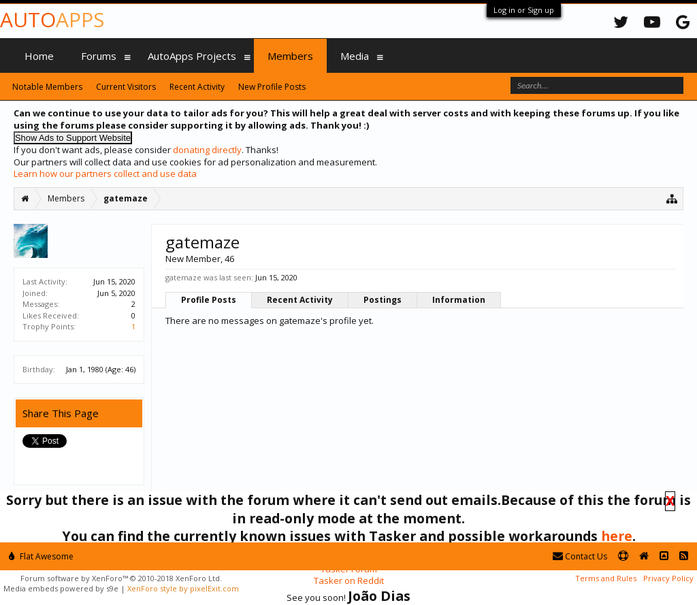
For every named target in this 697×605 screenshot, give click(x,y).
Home (39, 56)
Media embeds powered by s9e (60, 588)
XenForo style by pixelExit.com (183, 588)
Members (290, 56)
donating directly (207, 150)
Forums (98, 56)
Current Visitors (126, 87)
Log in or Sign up (523, 10)
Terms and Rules (605, 578)
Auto (52, 19)
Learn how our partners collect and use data (105, 173)
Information (458, 300)
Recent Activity (300, 300)
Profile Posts (208, 300)
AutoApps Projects (192, 56)
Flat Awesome (41, 556)
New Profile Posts (272, 87)
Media (354, 56)
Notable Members (47, 87)
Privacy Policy (668, 578)
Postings (382, 300)
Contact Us (580, 556)
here (616, 536)
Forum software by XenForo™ (121, 578)
